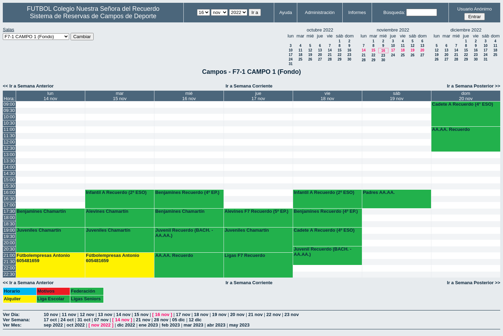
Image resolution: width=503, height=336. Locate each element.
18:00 (9, 217)
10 (290, 50)
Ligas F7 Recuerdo (245, 255)
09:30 (9, 110)
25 (300, 59)
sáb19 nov (396, 96)
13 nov (105, 314)
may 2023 (239, 325)
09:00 (9, 104)
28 (329, 59)
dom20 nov (466, 96)
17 (290, 55)
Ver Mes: (12, 325)
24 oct (67, 319)
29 (339, 59)
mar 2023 (193, 325)
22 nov (273, 314)
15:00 (9, 179)
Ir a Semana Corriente (249, 86)
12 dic (195, 319)
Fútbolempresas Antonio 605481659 (43, 258)
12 (310, 50)
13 (320, 50)
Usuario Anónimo (474, 9)
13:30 (9, 160)
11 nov (69, 314)
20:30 (9, 249)
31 (290, 64)
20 (320, 55)
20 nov (237, 314)
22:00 (9, 268)
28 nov (161, 319)
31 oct (83, 319)
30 (349, 59)
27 (320, 59)
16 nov (162, 314)
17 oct (50, 319)
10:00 (9, 116)
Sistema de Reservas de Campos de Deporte (93, 16)
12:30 (9, 148)
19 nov (219, 314)
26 (310, 59)
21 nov (255, 314)
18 (300, 55)
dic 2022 (126, 325)
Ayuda (285, 12)
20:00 (9, 242)
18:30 (9, 223)
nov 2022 (101, 325)
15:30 (9, 186)
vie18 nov (327, 96)
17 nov (183, 314)
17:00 (9, 205)
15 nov (141, 314)
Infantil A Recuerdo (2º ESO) (324, 192)
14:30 (9, 173)
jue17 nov (258, 96)
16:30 (9, 198)
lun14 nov (50, 96)
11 (300, 50)
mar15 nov (119, 96)
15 (339, 50)
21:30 (9, 261)
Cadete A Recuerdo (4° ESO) (462, 104)
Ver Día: (11, 314)
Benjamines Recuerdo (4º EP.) (187, 192)
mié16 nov (189, 96)
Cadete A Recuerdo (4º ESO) (324, 230)
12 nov (87, 314)
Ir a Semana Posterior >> (473, 86)
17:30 (9, 211)
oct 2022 (76, 325)
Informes (357, 12)
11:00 (9, 129)
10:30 (9, 123)
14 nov (123, 314)
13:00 (9, 154)
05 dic (178, 319)
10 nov (51, 314)
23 (349, 55)
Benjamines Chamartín (41, 211)
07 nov (101, 319)
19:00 (9, 230)
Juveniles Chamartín (39, 230)
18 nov (201, 314)
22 (339, 55)
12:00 (9, 142)
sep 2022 (53, 325)
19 (310, 55)
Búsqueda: (394, 12)
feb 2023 (171, 325)
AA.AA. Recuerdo (451, 129)
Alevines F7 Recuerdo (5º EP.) (257, 211)
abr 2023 (216, 325)
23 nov (291, 314)
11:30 (9, 135)
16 (349, 50)
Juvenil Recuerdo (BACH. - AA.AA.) (184, 232)
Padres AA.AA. (379, 192)
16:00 (9, 192)
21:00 (9, 255)
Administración (320, 12)
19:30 (9, 236)
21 (329, 55)
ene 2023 (148, 325)
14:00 (9, 167)
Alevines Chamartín (107, 211)
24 (290, 59)
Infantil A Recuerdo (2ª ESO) (116, 192)
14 (329, 50)
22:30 (9, 274)
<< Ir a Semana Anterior (28, 86)
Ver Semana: (16, 319)
